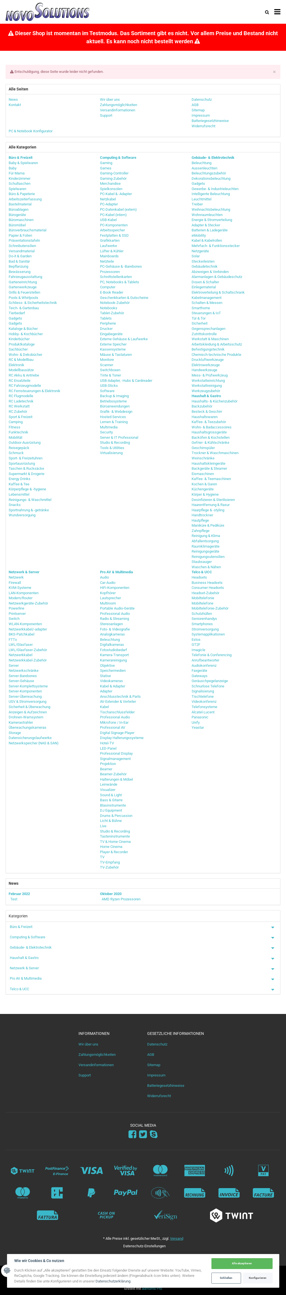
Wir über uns (88, 1044)
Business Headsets (207, 583)
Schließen (226, 1277)
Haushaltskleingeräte (208, 463)
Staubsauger (202, 562)
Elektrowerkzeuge (206, 365)
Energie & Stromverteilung (212, 220)
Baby (12, 168)
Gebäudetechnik (205, 266)
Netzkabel (108, 199)
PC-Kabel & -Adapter (116, 194)
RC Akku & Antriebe (24, 375)
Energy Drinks (19, 479)
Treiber (197, 204)
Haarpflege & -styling (208, 510)
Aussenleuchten (204, 168)
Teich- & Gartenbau (24, 308)
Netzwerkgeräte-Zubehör (28, 603)
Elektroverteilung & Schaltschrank (218, 292)
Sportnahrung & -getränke (29, 510)
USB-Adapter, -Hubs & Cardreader (126, 380)
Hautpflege (200, 520)
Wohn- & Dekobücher (25, 354)
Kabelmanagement (206, 298)
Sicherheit (200, 323)
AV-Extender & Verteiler (118, 701)
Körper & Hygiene (205, 494)
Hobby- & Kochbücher (26, 334)
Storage (15, 733)
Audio (104, 577)
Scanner (106, 365)
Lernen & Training (114, 422)
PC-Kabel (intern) (113, 215)
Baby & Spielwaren (23, 163)
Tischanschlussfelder (117, 712)
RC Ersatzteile (19, 380)
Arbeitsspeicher (112, 230)
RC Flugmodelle (21, 396)
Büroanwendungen (115, 406)
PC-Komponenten (114, 225)
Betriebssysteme (113, 401)
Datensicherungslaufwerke (30, 738)
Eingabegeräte (111, 334)
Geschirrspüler (203, 448)
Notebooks (108, 308)
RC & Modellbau (21, 360)
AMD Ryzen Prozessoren (121, 899)
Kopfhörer (108, 593)
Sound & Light (111, 795)
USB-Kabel (108, 220)
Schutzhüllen (202, 613)
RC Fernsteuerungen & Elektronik (34, 391)
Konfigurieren (257, 1277)
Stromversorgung (205, 629)
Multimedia (109, 427)
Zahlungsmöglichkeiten (97, 1054)
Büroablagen (18, 209)
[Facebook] (132, 1134)
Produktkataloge (22, 344)
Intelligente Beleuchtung (211, 194)
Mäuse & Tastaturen (116, 354)
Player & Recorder (114, 852)
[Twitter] (143, 1134)
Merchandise (110, 183)
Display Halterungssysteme (122, 738)
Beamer (106, 769)
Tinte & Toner (110, 375)
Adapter (106, 691)
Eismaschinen (203, 474)
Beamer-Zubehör (113, 774)
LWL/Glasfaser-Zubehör (28, 650)
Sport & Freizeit (20, 417)
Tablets (106, 318)
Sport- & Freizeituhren (25, 458)
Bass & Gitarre (111, 800)
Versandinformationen (96, 1065)
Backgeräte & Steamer (209, 468)
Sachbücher (18, 349)
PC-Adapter (109, 204)
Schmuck (16, 453)
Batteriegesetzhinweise (165, 1085)
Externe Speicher (113, 344)
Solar (196, 256)
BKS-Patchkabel (21, 634)
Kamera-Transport (114, 655)
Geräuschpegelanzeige (210, 681)
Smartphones (202, 624)
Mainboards (109, 256)
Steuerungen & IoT (206, 313)
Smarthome (201, 308)
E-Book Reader (111, 292)
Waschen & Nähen (206, 567)
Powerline (16, 608)
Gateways (200, 676)
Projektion (108, 764)
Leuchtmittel (201, 199)
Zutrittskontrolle (204, 334)
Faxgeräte (199, 670)
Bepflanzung (18, 266)
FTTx (13, 639)
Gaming (106, 163)
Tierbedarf (17, 313)
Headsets (199, 577)
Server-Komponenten (25, 691)
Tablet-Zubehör (112, 313)
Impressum (156, 1075)
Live (103, 826)
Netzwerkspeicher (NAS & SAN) (34, 743)
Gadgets (15, 318)
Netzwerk (16, 577)
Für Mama (17, 173)
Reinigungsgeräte (205, 551)
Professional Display (116, 753)
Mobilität (15, 437)
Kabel (104, 707)
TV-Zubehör (109, 867)
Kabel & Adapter (112, 686)
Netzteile (107, 261)
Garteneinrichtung (23, 282)
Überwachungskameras (27, 727)
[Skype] (154, 1134)
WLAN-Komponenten (25, 624)
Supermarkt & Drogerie (26, 474)
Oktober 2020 (110, 894)
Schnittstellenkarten (116, 277)
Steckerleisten (203, 261)
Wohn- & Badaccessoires (212, 427)
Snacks (15, 505)
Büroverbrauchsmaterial (27, 230)
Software (107, 391)
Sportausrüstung (22, 463)
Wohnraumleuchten (207, 215)
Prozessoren (110, 272)
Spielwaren (17, 189)
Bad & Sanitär (19, 261)
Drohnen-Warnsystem (26, 717)
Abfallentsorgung (205, 541)
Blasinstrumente (113, 805)
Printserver (17, 613)
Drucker (106, 329)
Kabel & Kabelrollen (207, 240)
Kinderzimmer (19, 178)
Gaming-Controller (114, 173)
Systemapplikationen (208, 634)
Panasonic (200, 717)
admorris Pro (152, 1288)
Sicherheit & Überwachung (29, 707)
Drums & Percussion (116, 816)
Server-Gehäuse (21, 681)
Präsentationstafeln (24, 240)
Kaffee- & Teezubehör (209, 422)
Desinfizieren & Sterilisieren (213, 500)
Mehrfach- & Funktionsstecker (216, 246)
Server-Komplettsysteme (28, 686)
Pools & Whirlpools (23, 298)
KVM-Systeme (20, 588)
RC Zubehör (18, 411)
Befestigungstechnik (208, 349)
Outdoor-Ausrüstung (24, 442)
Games (105, 168)
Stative (105, 676)
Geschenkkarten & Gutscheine (124, 298)
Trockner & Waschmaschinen (215, 453)
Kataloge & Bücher (23, 329)
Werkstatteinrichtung (208, 380)
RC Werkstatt (19, 406)
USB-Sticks (109, 385)
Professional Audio (115, 613)
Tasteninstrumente (115, 836)
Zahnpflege (200, 531)
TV (102, 857)
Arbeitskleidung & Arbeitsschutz (217, 344)
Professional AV (112, 727)
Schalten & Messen (207, 303)
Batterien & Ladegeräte (210, 230)
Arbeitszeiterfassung (25, 199)
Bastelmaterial (20, 204)
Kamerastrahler (21, 722)
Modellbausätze (21, 370)
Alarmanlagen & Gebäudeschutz (217, 277)
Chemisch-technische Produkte (216, 354)
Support (84, 1075)
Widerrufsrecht (159, 1096)
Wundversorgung (22, 515)
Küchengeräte (203, 489)
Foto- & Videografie (115, 629)
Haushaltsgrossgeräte (209, 432)
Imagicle (198, 650)
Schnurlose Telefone (208, 686)
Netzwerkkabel (20, 655)
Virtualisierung (111, 453)
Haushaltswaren (205, 417)
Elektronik (16, 365)
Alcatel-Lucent (203, 712)
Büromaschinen (21, 220)
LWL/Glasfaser (21, 644)
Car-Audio (107, 583)
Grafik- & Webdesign (116, 411)
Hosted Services (113, 417)
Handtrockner (202, 515)
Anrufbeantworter (205, 660)
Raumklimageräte (206, 546)
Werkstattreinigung (207, 385)
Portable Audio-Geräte (117, 608)
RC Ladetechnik (21, 401)
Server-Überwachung (25, 696)
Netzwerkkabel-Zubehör (28, 660)
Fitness (14, 427)
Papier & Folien (20, 235)
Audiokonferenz (204, 665)
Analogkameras (112, 634)
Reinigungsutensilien (208, 557)
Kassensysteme (113, 349)
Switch (14, 619)
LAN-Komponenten (24, 593)
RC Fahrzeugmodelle (25, 385)
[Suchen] (267, 11)
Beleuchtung (201, 163)
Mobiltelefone (202, 603)
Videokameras (111, 681)
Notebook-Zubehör (115, 303)
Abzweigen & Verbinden (210, 272)
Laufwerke (108, 246)
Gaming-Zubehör (113, 178)
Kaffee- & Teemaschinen (211, 479)
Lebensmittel (19, 494)
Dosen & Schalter (205, 282)
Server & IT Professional (119, 437)
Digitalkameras (112, 644)
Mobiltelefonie (203, 598)
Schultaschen (19, 183)
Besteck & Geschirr (207, 411)
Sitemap (153, 1065)
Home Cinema (111, 847)
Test (13, 899)
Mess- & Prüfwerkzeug (210, 375)
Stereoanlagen (111, 624)
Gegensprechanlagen (208, 329)
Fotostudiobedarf (113, 650)
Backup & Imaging (114, 396)
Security (106, 432)
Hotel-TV (107, 743)
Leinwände (108, 784)
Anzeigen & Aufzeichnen (28, 712)
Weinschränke (203, 458)
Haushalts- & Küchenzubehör (214, 401)
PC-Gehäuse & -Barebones (121, 266)
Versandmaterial (22, 251)
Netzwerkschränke (24, 670)
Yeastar (198, 727)
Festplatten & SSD (114, 235)
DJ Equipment (111, 810)
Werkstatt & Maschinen (210, 339)
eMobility (199, 235)
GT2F (196, 644)
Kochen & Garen (204, 484)
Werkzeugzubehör (206, 391)
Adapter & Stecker (206, 225)
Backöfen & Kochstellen (211, 437)
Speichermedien (113, 670)
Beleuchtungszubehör (209, 173)
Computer (107, 287)
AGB (150, 1054)
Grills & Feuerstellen (24, 292)
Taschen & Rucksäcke (26, 468)
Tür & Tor (199, 318)
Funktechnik (18, 432)
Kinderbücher (19, 339)
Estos (196, 639)
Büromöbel (17, 225)
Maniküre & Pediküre (208, 525)
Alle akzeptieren (242, 1263)
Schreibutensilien (22, 246)
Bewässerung (19, 272)
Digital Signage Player (117, 733)
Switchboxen (110, 370)
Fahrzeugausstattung (25, 277)
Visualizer (107, 790)
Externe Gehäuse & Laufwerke (124, 339)
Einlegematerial (204, 287)
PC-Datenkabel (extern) (118, 209)
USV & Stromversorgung (27, 701)
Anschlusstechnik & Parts (120, 696)
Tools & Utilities (112, 448)
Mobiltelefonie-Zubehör (210, 608)
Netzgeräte (200, 251)
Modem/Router (20, 598)
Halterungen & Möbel (116, 779)
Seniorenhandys (204, 619)
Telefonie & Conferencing (212, 655)
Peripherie (108, 323)
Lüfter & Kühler (111, 251)
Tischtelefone (203, 696)
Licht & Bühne (111, 821)
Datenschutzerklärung (113, 1281)
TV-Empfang (110, 862)
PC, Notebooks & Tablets (119, 282)
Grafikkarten (110, 240)
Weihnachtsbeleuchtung (211, 209)
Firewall (15, 583)
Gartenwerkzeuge (23, 287)
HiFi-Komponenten (114, 588)
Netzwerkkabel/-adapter (28, 629)
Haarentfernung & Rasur (211, 505)
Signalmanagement (115, 759)
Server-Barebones (23, 676)
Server (14, 665)
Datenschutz (157, 1044)
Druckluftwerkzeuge (208, 360)
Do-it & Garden (20, 256)
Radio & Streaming (114, 619)
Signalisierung (203, 691)
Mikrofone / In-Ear (114, 722)
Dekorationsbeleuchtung (211, 178)
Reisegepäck (19, 448)
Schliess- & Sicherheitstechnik (33, 303)
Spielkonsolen (111, 189)
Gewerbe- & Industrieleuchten (215, 189)
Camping (16, 422)
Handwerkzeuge (204, 370)
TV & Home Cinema (115, 842)
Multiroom (108, 603)
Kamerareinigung (113, 660)
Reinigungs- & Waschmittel (30, 500)
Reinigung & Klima (206, 536)
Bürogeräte (17, 215)
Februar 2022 (19, 894)
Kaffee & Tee (19, 484)
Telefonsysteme (204, 707)
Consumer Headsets (208, 588)
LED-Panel (108, 748)
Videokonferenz (204, 701)
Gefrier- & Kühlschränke (210, 442)
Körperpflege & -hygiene (27, 489)
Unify (196, 722)
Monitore (107, 360)
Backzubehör (202, 406)
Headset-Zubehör (205, 593)
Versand (176, 1238)
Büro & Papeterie (22, 194)
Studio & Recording (115, 442)
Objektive (107, 665)
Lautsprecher (110, 598)
